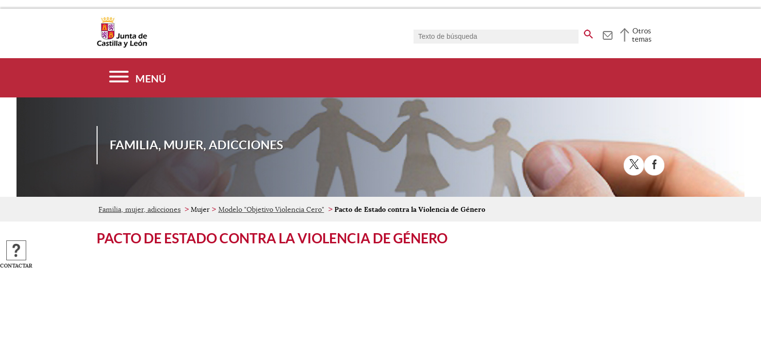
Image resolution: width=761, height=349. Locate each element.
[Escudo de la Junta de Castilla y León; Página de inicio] (122, 45)
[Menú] (138, 77)
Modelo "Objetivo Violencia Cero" (271, 209)
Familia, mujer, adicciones (140, 209)
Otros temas (642, 35)
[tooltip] (607, 34)
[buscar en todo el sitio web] (588, 32)
